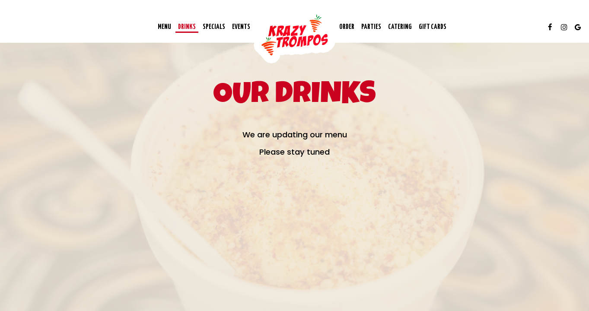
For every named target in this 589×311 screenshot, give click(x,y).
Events (241, 27)
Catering (400, 27)
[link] (295, 34)
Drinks (187, 27)
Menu (164, 27)
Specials (214, 27)
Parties (371, 27)
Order (346, 27)
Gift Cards (432, 27)
